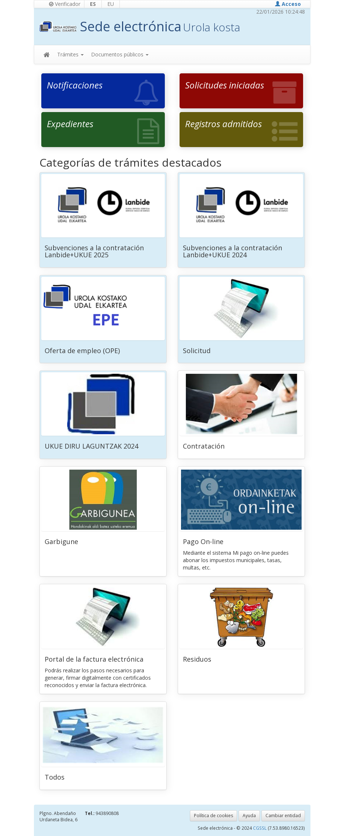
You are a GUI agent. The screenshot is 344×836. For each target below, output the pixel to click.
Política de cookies (213, 815)
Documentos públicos (120, 54)
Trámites (70, 54)
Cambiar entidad (283, 815)
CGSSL (260, 828)
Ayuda (249, 815)
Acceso (288, 3)
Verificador (64, 3)
